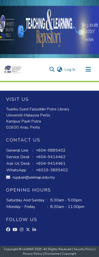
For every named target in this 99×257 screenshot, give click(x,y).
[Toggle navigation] (88, 69)
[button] (13, 69)
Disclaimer (52, 254)
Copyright (69, 254)
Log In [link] (70, 69)
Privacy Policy (33, 254)
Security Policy (84, 249)
